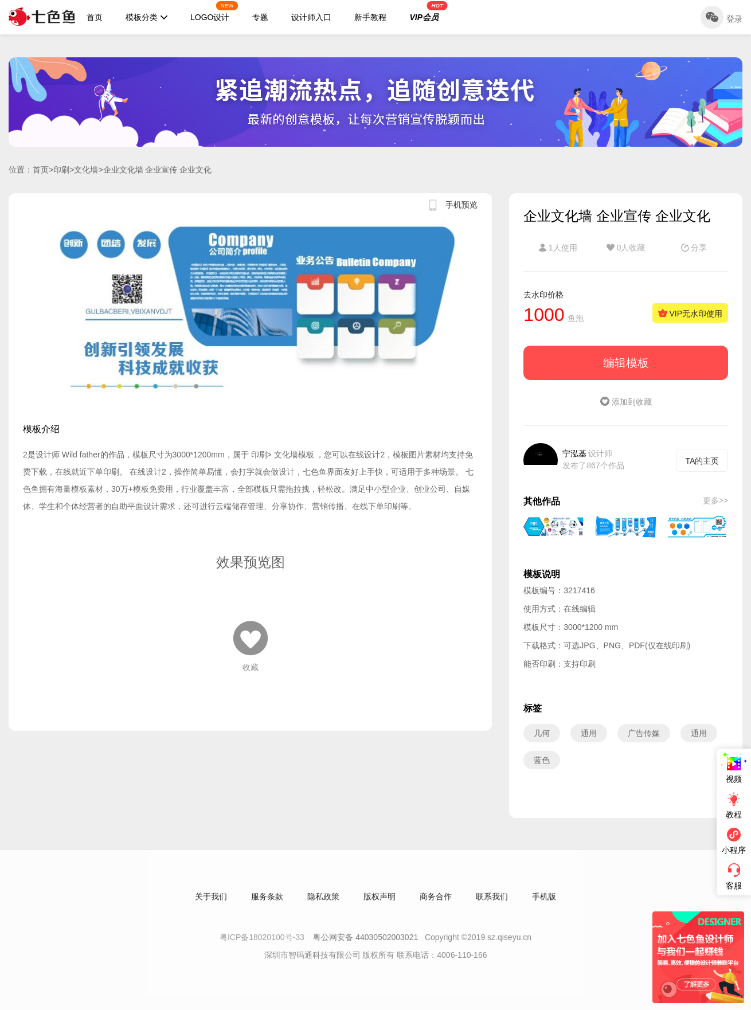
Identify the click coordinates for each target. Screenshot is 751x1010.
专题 (260, 17)
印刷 (61, 169)
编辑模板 (626, 363)
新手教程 (370, 17)
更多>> (715, 500)
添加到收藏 (626, 401)
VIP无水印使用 (690, 313)
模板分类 (146, 17)
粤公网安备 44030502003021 (365, 942)
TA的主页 (702, 460)
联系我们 (492, 901)
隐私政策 (323, 901)
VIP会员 (428, 11)
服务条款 (267, 901)
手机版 (544, 901)
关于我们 (211, 901)
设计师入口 (311, 17)
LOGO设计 (214, 11)
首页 (95, 17)
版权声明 (379, 901)
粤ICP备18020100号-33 (263, 942)
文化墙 (86, 169)
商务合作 (436, 901)
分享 (694, 247)
